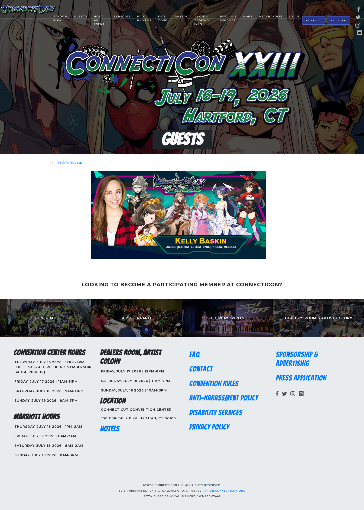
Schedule (122, 16)
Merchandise (271, 16)
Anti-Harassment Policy (223, 398)
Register (338, 20)
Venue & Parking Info (202, 20)
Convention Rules (213, 384)
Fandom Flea (60, 18)
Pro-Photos (144, 18)
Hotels (109, 429)
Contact (313, 20)
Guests (81, 16)
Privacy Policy (209, 427)
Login (294, 16)
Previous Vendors (228, 18)
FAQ (194, 355)
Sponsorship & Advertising (297, 359)
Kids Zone (162, 18)
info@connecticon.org (225, 490)
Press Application (301, 378)
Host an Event (99, 20)
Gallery (181, 16)
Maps (248, 16)
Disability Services (215, 413)
